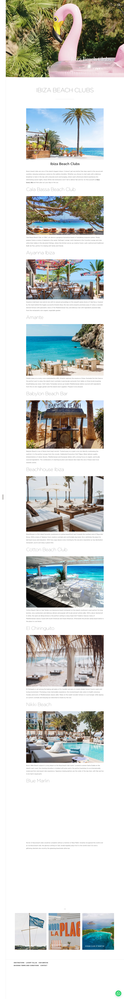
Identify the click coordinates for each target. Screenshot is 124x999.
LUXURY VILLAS (31, 962)
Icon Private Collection (97, 67)
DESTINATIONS (19, 962)
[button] (118, 993)
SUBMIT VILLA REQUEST (103, 4)
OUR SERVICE (43, 962)
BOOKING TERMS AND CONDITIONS (26, 965)
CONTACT (43, 965)
